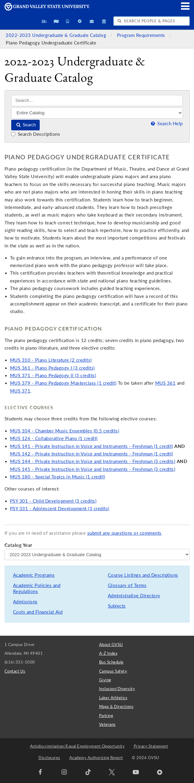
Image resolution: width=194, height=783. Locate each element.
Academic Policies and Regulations (37, 588)
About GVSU (111, 644)
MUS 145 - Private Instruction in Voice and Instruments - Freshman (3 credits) (93, 469)
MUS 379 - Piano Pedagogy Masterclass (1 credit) (63, 383)
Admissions (25, 601)
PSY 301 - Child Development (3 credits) (53, 501)
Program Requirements (142, 35)
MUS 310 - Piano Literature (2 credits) (51, 360)
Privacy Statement (151, 746)
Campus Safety (113, 671)
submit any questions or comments (124, 533)
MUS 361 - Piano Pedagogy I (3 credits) (52, 367)
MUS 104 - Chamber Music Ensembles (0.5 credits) (64, 430)
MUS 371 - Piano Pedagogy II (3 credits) (53, 375)
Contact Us (15, 671)
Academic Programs (34, 575)
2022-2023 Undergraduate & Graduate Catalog (57, 35)
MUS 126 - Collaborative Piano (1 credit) (54, 438)
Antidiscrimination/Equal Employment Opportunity (77, 746)
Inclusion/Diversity (117, 688)
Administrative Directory (134, 595)
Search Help (166, 123)
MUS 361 (165, 383)
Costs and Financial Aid (38, 612)
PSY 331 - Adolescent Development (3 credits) (59, 508)
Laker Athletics (113, 697)
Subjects (117, 605)
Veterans (107, 724)
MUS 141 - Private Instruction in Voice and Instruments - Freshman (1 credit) (91, 446)
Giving (105, 679)
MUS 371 (20, 390)
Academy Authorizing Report (96, 757)
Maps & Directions (116, 706)
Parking (106, 715)
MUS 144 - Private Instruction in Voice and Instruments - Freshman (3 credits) (93, 461)
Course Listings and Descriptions (143, 575)
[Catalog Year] (97, 554)
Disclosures (49, 757)
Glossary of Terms (127, 585)
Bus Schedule (111, 662)
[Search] (97, 100)
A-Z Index (108, 653)
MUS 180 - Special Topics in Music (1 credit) (57, 476)
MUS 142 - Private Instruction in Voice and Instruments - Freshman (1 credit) (91, 453)
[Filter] (97, 112)
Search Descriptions (35, 134)
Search (25, 124)
